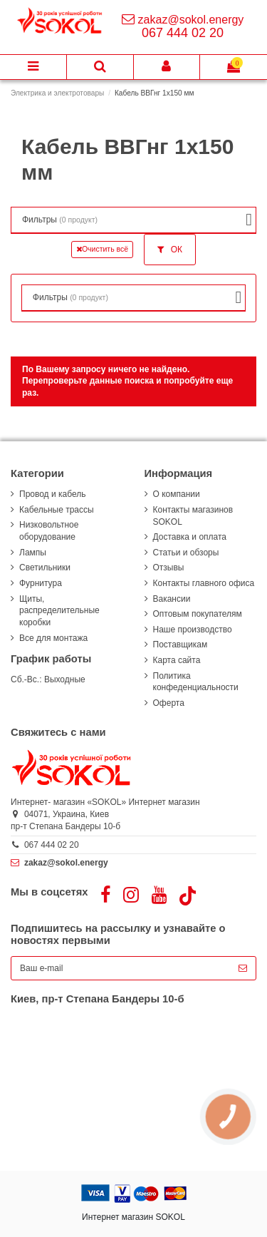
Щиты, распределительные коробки (59, 611)
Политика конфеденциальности (196, 682)
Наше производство (192, 630)
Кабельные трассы (56, 510)
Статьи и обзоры (186, 553)
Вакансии (172, 599)
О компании (176, 494)
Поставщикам (180, 645)
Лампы (32, 553)
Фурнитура (40, 583)
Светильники (44, 568)
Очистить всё (102, 249)
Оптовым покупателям (197, 614)
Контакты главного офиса (204, 583)
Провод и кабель (52, 494)
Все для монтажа (53, 638)
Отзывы (168, 568)
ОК (169, 250)
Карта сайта (177, 660)
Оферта (168, 703)
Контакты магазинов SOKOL (193, 516)
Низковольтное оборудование (48, 531)
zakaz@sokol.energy (191, 20)
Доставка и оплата (190, 537)
